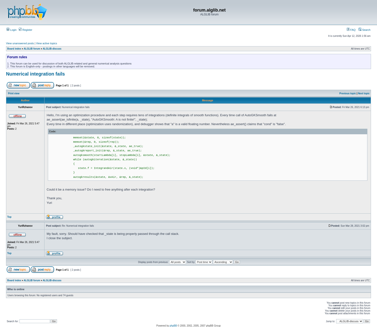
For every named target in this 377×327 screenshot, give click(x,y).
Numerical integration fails (35, 74)
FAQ (351, 29)
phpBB (173, 325)
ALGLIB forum (32, 48)
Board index (14, 48)
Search (364, 29)
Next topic (364, 93)
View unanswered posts (20, 43)
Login (11, 29)
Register (25, 29)
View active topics (46, 43)
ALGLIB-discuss (52, 48)
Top (9, 217)
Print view (13, 93)
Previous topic (347, 93)
